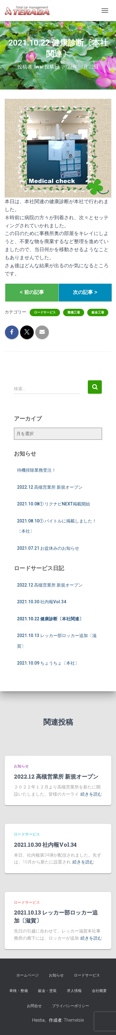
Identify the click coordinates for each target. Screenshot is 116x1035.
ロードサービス (45, 312)
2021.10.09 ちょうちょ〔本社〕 (48, 663)
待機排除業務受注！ (36, 470)
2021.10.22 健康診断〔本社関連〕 (50, 618)
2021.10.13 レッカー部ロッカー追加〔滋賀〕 (57, 641)
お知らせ (21, 766)
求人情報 (74, 991)
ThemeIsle (74, 1020)
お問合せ (34, 1006)
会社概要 (99, 991)
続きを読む (91, 794)
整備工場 (73, 312)
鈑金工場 (98, 312)
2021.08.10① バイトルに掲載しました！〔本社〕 (57, 526)
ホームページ (27, 975)
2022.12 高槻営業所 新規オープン (50, 487)
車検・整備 (18, 991)
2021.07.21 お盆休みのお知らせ (48, 548)
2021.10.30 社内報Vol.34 (41, 601)
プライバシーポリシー (70, 1006)
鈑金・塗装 (47, 991)
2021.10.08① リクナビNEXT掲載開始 (53, 503)
